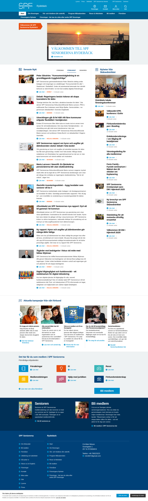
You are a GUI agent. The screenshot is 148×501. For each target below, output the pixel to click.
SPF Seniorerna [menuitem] (116, 1)
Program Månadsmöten (76, 13)
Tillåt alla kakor (122, 495)
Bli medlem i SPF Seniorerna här (105, 426)
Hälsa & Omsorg (52, 138)
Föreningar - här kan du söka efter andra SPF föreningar (60, 17)
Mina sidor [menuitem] (116, 7)
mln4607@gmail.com (93, 456)
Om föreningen (33, 13)
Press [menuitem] (83, 1)
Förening (60, 70)
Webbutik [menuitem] (89, 1)
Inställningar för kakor (138, 495)
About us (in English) (28, 464)
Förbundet (71, 70)
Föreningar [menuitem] (94, 7)
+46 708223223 (94, 453)
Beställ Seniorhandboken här (118, 346)
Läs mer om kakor (61, 497)
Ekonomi (50, 159)
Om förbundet (25, 444)
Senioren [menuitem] (125, 1)
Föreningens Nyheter (28, 17)
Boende (49, 113)
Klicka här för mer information (72, 345)
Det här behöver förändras (28, 342)
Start (22, 13)
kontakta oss (58, 56)
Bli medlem (111, 13)
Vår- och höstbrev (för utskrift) (54, 13)
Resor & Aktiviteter (96, 13)
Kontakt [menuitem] (105, 7)
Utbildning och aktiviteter (29, 456)
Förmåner (122, 13)
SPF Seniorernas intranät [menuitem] (101, 1)
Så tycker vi (25, 460)
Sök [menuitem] (125, 7)
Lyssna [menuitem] (78, 1)
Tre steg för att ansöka (96, 340)
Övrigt (49, 92)
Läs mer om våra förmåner (31, 389)
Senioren (83, 70)
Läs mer (42, 92)
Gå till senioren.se (43, 421)
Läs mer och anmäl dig (52, 345)
